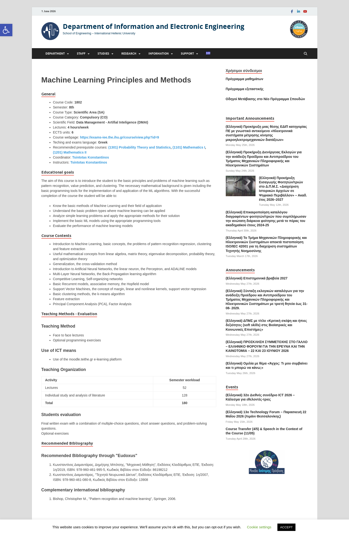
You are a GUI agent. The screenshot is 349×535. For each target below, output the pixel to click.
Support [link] (187, 53)
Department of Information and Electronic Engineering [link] (153, 26)
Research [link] (128, 53)
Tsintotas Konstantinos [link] (90, 157)
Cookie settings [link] (259, 527)
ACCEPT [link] (286, 527)
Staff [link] (81, 53)
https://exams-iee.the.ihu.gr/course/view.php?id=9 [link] (119, 137)
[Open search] (305, 53)
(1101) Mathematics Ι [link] (188, 147)
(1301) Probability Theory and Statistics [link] (139, 147)
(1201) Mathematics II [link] (70, 152)
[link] (6, 30)
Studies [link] (103, 53)
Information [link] (158, 53)
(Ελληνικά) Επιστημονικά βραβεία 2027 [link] (257, 278)
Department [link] (55, 53)
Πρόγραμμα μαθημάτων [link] (244, 79)
